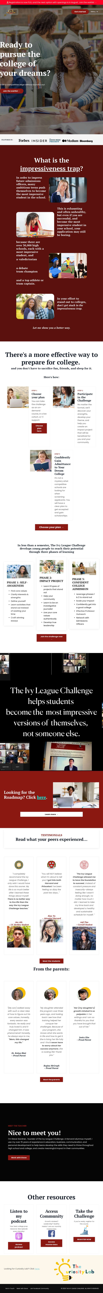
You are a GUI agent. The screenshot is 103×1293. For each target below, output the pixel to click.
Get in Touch (9, 1288)
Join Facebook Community (39, 1288)
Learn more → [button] (51, 814)
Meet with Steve (22, 1288)
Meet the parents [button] (51, 1079)
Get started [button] (80, 11)
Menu (94, 11)
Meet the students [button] (51, 961)
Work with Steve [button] (19, 1157)
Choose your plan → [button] (51, 527)
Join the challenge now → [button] (51, 637)
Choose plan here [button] (39, 428)
